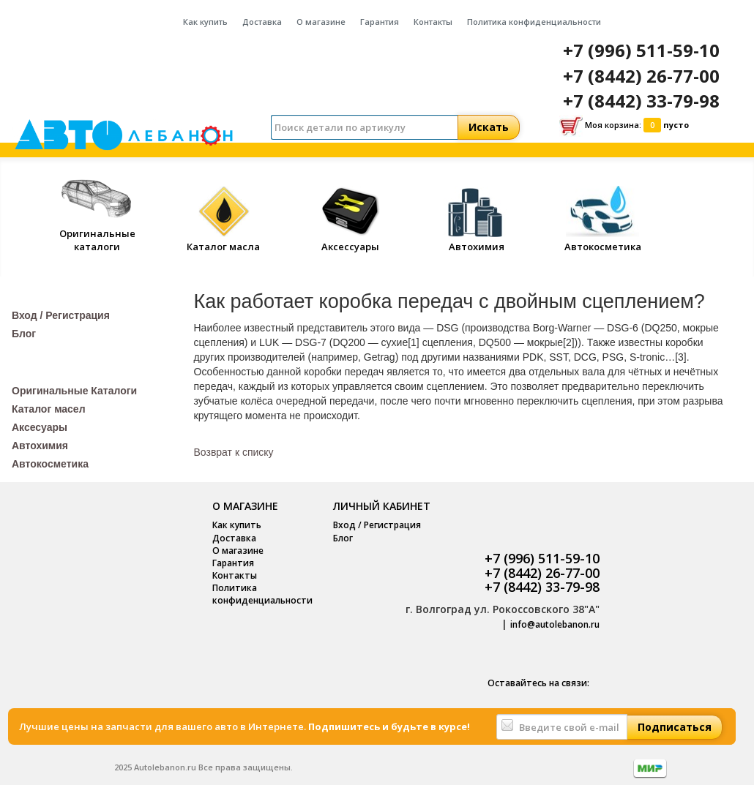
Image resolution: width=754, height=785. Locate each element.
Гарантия (379, 21)
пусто (676, 124)
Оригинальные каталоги (97, 233)
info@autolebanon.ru (555, 624)
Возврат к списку (234, 452)
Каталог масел (49, 409)
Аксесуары (39, 427)
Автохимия (476, 240)
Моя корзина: (624, 126)
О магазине (321, 21)
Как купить (205, 21)
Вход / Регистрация (61, 315)
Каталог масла (223, 240)
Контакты (433, 21)
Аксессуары (350, 240)
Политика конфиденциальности (534, 21)
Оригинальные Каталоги (74, 391)
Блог (24, 333)
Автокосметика (602, 240)
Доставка (262, 21)
